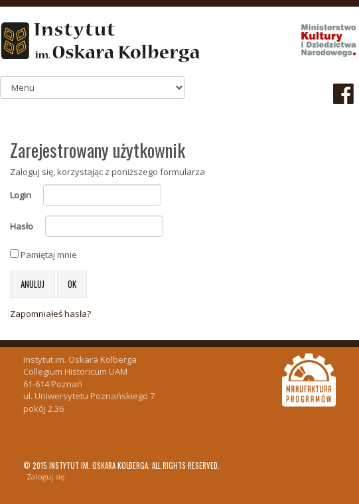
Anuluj (32, 283)
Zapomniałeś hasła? (50, 314)
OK (72, 283)
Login (20, 195)
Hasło (21, 226)
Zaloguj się (45, 476)
